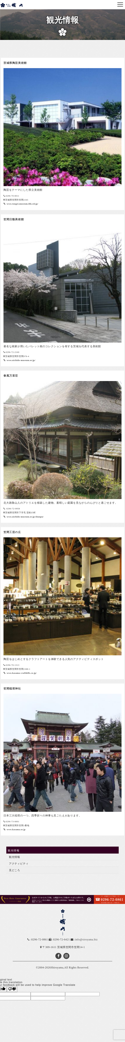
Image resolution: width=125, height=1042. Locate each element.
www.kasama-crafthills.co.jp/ (21, 673)
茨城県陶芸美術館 (15, 62)
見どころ (14, 870)
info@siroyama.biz (86, 939)
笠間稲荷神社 (12, 688)
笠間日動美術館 (13, 219)
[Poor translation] (12, 989)
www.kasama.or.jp (16, 829)
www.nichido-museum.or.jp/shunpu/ (25, 517)
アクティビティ (19, 863)
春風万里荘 (10, 375)
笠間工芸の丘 (12, 532)
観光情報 (14, 857)
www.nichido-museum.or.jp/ (20, 360)
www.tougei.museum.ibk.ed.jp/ (22, 204)
